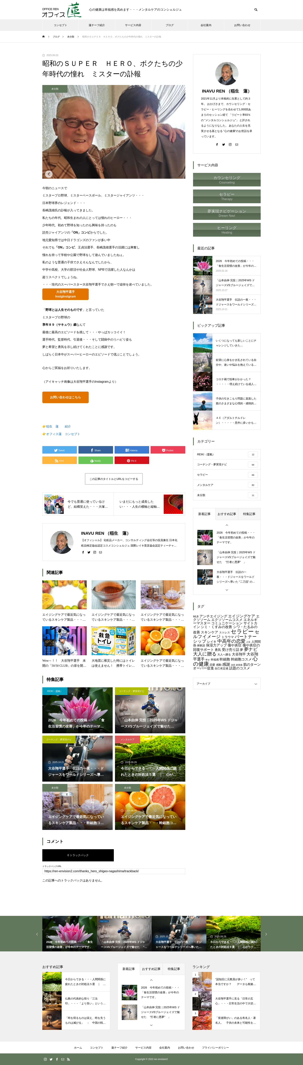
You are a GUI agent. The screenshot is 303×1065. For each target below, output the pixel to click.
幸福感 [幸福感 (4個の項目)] (215, 659)
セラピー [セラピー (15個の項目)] (242, 631)
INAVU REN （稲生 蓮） (227, 91)
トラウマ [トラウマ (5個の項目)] (227, 636)
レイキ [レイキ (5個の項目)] (211, 641)
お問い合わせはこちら (65, 397)
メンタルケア (127, 739)
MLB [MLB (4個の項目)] (195, 616)
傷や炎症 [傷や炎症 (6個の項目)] (235, 645)
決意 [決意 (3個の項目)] (233, 664)
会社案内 (206, 25)
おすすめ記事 (227, 513)
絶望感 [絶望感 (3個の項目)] (239, 664)
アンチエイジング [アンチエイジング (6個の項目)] (213, 616)
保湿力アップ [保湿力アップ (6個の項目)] (216, 645)
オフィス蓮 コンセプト (63, 434)
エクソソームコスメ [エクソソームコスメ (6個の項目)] (227, 619)
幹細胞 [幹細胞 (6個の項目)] (225, 659)
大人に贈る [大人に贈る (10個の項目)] (205, 653)
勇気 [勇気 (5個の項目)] (218, 649)
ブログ (170, 25)
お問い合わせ (242, 25)
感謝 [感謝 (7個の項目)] (226, 664)
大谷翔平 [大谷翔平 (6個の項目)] (239, 654)
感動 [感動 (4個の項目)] (218, 664)
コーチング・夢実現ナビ (131, 691)
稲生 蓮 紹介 (58, 426)
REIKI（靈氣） (54, 691)
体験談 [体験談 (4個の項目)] (201, 645)
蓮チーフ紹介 (97, 25)
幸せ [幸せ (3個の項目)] (207, 659)
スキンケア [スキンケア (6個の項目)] (209, 632)
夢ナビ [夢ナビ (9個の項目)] (251, 648)
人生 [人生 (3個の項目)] (248, 641)
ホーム (78, 1047)
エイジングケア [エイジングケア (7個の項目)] (241, 615)
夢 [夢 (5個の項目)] (241, 649)
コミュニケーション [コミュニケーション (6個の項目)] (227, 623)
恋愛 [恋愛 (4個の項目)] (212, 664)
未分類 (54, 89)
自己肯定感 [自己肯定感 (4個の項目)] (221, 668)
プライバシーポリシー (215, 1047)
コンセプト (60, 25)
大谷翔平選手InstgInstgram (65, 294)
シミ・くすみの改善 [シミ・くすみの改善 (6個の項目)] (216, 626)
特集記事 (249, 513)
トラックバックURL (51, 866)
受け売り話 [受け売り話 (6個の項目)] (230, 649)
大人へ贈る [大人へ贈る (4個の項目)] (224, 654)
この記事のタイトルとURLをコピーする (113, 478)
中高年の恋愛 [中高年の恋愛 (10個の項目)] (231, 640)
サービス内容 (133, 25)
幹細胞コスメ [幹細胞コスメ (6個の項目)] (241, 659)
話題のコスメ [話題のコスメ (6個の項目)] (239, 668)
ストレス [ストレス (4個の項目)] (224, 632)
